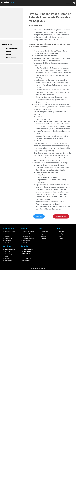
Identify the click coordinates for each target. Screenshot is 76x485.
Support (9, 51)
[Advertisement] (15, 22)
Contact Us (24, 246)
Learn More (7, 44)
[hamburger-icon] (68, 2)
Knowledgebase (12, 48)
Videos (8, 54)
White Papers (11, 58)
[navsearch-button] (74, 3)
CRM (40, 228)
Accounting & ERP (9, 228)
